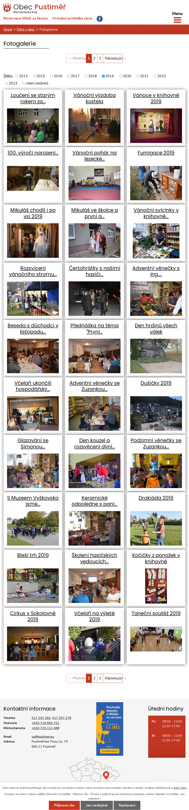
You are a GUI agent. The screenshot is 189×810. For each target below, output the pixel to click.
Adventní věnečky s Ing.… (156, 271)
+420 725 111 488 (45, 728)
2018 (92, 76)
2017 (75, 76)
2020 (127, 76)
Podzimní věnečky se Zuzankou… (156, 443)
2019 (109, 76)
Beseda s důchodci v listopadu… (33, 328)
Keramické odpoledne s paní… (94, 501)
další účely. (180, 788)
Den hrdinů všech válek (156, 328)
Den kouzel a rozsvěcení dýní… (94, 443)
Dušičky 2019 (156, 383)
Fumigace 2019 (156, 152)
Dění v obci (26, 29)
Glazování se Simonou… (33, 443)
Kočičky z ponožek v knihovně (156, 558)
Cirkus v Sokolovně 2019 (33, 616)
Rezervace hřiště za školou (26, 18)
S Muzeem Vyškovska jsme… (33, 501)
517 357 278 (61, 718)
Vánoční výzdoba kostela (94, 98)
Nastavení (127, 805)
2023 (13, 83)
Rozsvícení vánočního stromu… (33, 271)
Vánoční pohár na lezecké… (94, 155)
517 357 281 (41, 718)
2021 (144, 76)
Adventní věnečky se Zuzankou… (95, 386)
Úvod (8, 29)
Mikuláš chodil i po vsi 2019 (33, 213)
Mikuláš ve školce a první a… (94, 213)
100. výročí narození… (33, 152)
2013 (23, 76)
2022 (161, 76)
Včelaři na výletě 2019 (94, 616)
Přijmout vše (64, 805)
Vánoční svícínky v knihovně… (156, 213)
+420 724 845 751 (45, 723)
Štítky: (8, 76)
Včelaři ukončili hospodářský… (32, 386)
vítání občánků (37, 83)
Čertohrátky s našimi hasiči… (94, 271)
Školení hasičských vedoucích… (94, 558)
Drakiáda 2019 (156, 498)
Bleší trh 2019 (33, 555)
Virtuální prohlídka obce (72, 18)
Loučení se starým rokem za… (33, 98)
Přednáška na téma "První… (94, 328)
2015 (40, 76)
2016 (58, 76)
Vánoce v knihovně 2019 (156, 98)
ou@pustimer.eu (43, 737)
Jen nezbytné (97, 805)
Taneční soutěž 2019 (156, 613)
